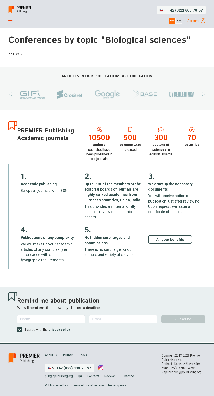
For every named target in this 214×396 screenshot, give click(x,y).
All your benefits (170, 239)
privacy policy (59, 330)
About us (51, 355)
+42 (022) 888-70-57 (185, 10)
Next (203, 94)
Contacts (93, 376)
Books (83, 355)
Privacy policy (117, 385)
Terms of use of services (88, 385)
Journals (68, 355)
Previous (10, 94)
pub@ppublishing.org (59, 376)
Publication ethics (56, 385)
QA (80, 376)
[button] (181, 10)
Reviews (110, 376)
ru (179, 20)
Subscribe (127, 376)
